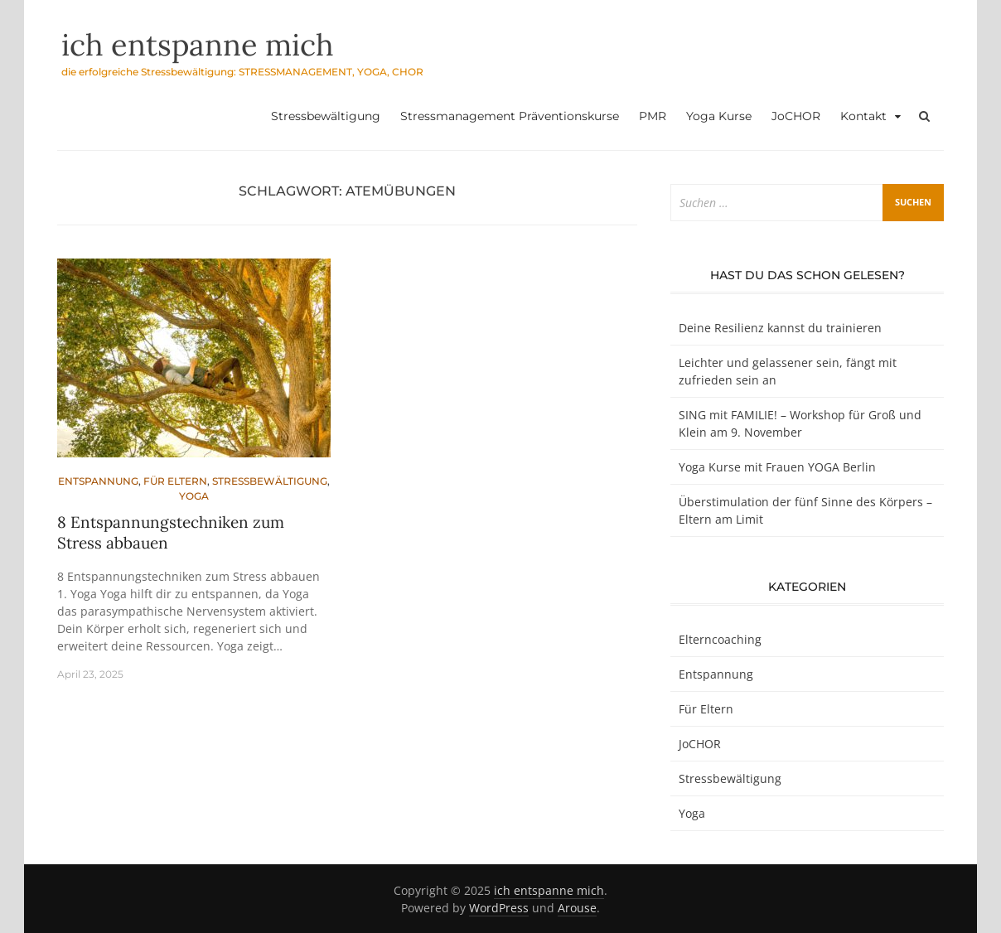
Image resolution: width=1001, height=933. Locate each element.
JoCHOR (795, 116)
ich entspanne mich (197, 45)
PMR (652, 116)
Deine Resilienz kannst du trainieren (780, 328)
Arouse (577, 908)
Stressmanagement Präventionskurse (509, 116)
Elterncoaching (720, 639)
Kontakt (863, 116)
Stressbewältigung (325, 116)
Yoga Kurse (719, 116)
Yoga (194, 496)
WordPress (499, 908)
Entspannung (98, 481)
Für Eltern (175, 481)
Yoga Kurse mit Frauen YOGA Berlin (777, 467)
